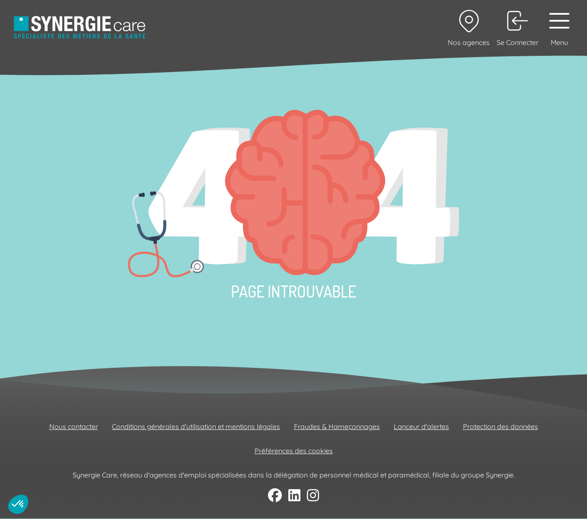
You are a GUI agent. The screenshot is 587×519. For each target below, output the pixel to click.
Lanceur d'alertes (421, 426)
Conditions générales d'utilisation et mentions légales (196, 426)
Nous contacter (73, 426)
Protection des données (500, 426)
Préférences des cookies (294, 450)
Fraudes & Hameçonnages (337, 426)
